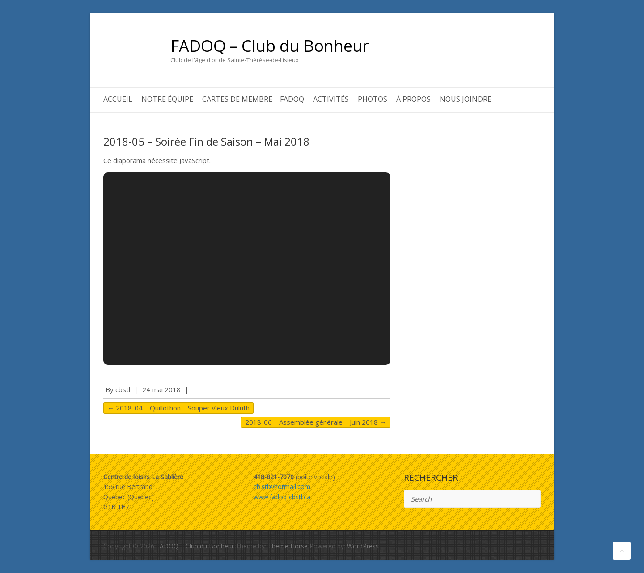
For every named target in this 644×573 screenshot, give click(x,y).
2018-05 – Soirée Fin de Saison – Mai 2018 (206, 141)
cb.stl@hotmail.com (282, 486)
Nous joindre (465, 99)
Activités (331, 99)
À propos (413, 99)
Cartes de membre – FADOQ (253, 99)
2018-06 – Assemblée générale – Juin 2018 (315, 422)
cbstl (122, 389)
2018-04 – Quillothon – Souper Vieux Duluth (178, 407)
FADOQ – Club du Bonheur (269, 46)
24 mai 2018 (161, 389)
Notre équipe (167, 99)
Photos (372, 99)
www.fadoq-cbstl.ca (282, 497)
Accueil (117, 99)
